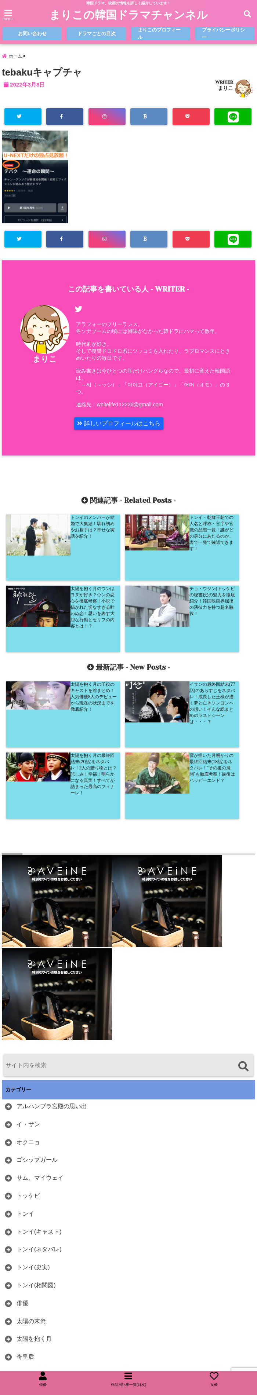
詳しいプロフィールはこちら (118, 423)
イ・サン (28, 978)
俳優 (22, 1157)
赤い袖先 (28, 1265)
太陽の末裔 (31, 1175)
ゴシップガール (37, 1014)
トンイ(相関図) (36, 1139)
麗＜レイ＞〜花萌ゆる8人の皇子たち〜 (68, 1318)
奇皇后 (25, 1211)
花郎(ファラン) (36, 1247)
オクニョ (28, 996)
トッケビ (28, 1050)
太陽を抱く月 (34, 1193)
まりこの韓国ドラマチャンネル (128, 15)
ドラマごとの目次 (96, 33)
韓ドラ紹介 (31, 1300)
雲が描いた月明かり (43, 1282)
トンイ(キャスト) (39, 1086)
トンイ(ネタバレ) (39, 1103)
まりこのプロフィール (159, 33)
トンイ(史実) (33, 1121)
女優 (22, 1229)
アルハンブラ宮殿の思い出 (52, 960)
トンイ (25, 1068)
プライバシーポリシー (223, 33)
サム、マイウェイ (40, 1032)
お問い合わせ (32, 33)
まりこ (225, 88)
